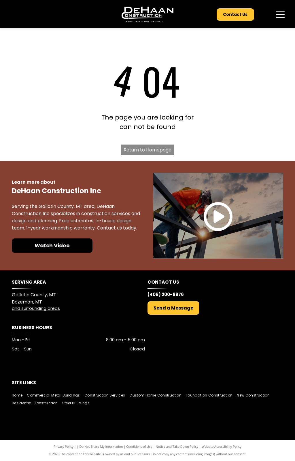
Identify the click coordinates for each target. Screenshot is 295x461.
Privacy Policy (63, 446)
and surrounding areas (36, 308)
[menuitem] (19, 395)
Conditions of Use (139, 446)
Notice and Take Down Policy (177, 446)
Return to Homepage (147, 150)
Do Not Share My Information (101, 446)
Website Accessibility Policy (221, 446)
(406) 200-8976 (166, 294)
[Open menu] (280, 14)
